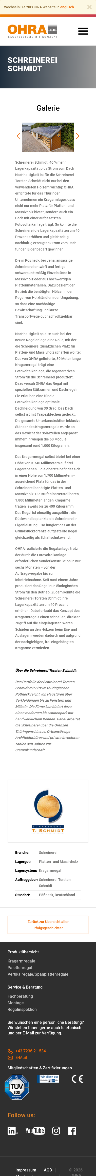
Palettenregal (20, 967)
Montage (16, 1002)
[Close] (89, 7)
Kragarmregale (21, 961)
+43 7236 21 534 (27, 1051)
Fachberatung (20, 996)
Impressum (25, 1170)
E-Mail (17, 1057)
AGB (48, 1170)
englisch (67, 7)
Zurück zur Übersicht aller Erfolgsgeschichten (48, 925)
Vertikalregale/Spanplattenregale (38, 974)
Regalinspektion (22, 1009)
